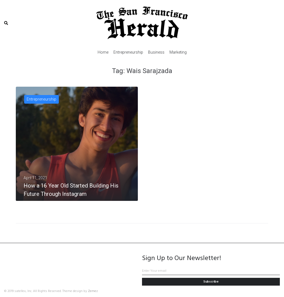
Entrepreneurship (41, 99)
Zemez (93, 291)
